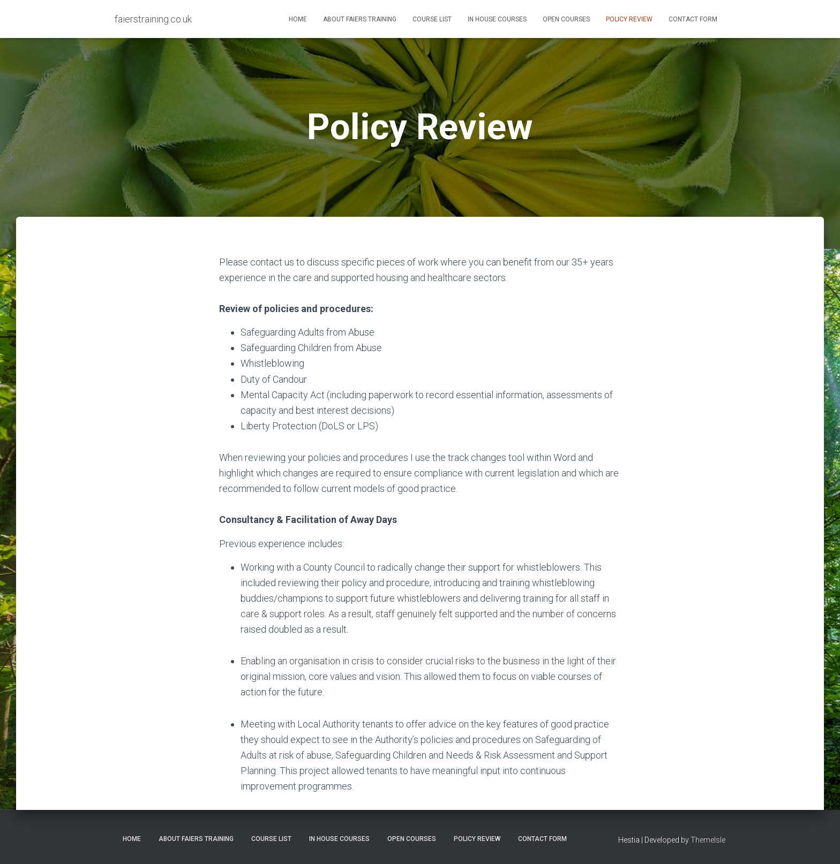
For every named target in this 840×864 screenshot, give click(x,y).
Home (298, 19)
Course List (432, 19)
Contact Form (693, 19)
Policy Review (629, 19)
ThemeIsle (708, 840)
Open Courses (566, 19)
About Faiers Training (359, 19)
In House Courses (497, 19)
